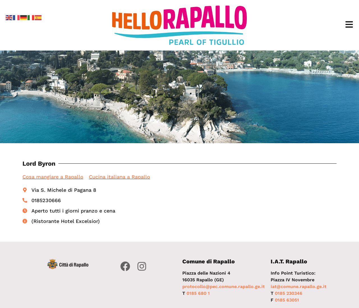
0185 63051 (287, 300)
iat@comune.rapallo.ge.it (298, 286)
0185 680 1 (198, 293)
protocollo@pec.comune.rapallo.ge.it (223, 286)
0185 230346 (288, 293)
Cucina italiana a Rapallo (119, 177)
